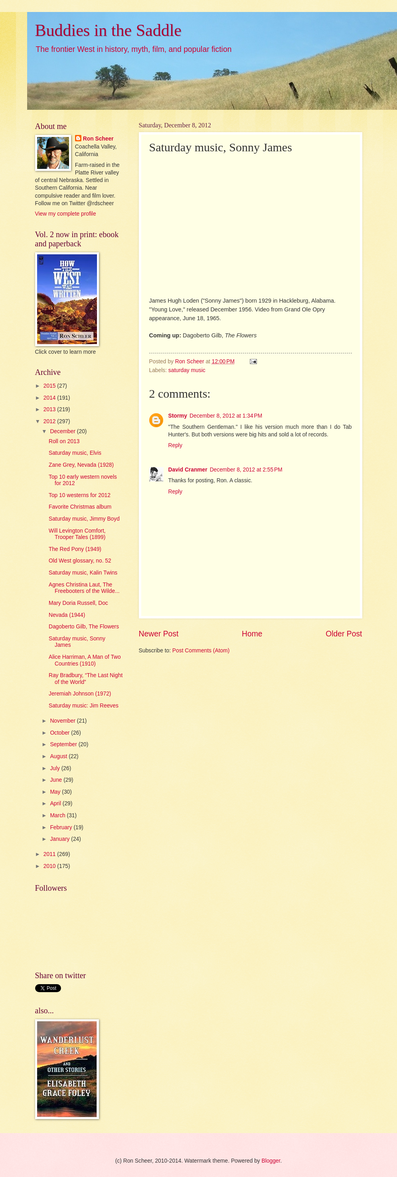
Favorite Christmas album (80, 507)
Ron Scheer (98, 139)
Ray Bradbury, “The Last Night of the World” (85, 678)
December (63, 431)
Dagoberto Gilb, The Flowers (84, 627)
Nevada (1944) (67, 615)
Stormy (178, 416)
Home (252, 634)
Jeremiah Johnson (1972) (80, 694)
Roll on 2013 (64, 441)
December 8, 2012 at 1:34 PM (226, 416)
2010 (50, 866)
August (59, 756)
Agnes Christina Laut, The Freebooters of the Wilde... (84, 588)
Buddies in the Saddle (108, 30)
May (56, 792)
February (61, 827)
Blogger (271, 1161)
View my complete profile (65, 214)
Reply (175, 445)
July (55, 768)
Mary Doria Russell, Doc (78, 603)
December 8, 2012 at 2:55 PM (246, 470)
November (63, 721)
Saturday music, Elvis (75, 453)
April (56, 803)
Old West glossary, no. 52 (80, 561)
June (56, 780)
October (60, 733)
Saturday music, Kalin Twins (83, 573)
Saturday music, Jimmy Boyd (84, 519)
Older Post (344, 634)
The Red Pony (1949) (75, 549)
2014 (50, 398)
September (64, 744)
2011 (50, 854)
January (60, 839)
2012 (50, 421)
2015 (50, 386)
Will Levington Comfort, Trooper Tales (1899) (77, 534)
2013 (50, 409)
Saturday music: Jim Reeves (84, 706)
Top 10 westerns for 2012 (80, 495)
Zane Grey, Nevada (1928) (81, 465)
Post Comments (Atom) (200, 651)
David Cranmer (187, 470)
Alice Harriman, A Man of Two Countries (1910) (85, 660)
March (58, 815)
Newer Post (159, 634)
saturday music (186, 370)
